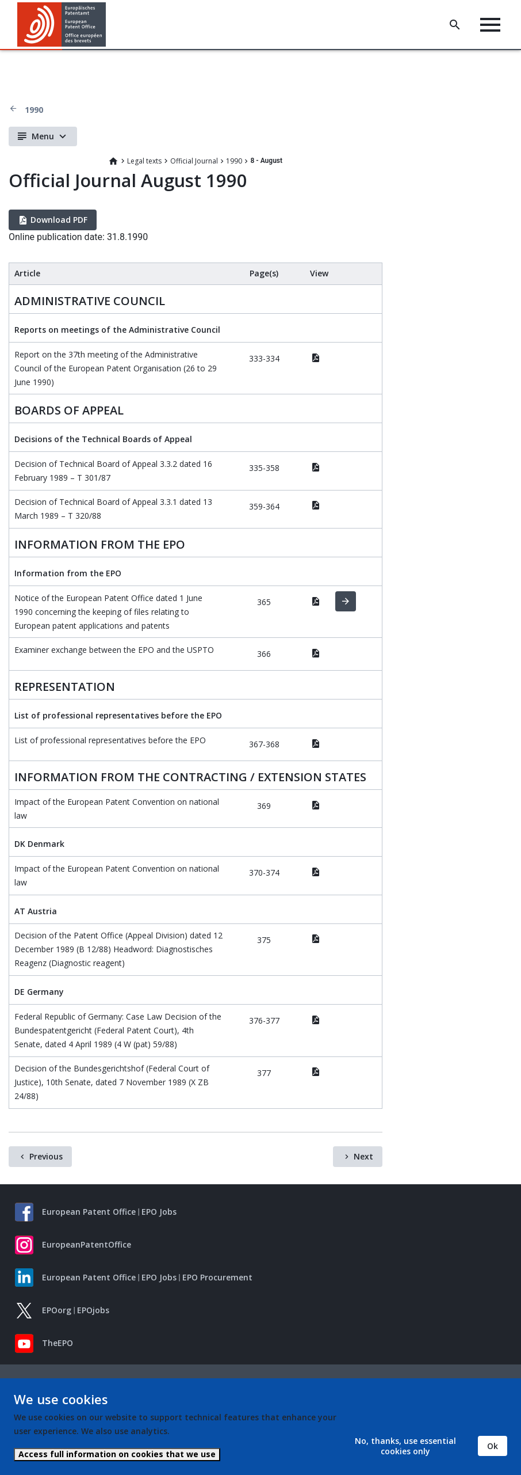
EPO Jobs (159, 1211)
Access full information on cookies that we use (117, 1454)
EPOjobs (93, 1310)
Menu (43, 136)
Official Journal (194, 161)
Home (113, 161)
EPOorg (56, 1310)
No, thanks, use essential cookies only (405, 1446)
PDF (315, 357)
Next (363, 1156)
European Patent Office (89, 1211)
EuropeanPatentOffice (86, 1244)
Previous (46, 1156)
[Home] (61, 24)
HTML (345, 601)
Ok (492, 1445)
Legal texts (144, 161)
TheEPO (57, 1342)
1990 (34, 109)
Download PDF (58, 219)
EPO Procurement (217, 1277)
